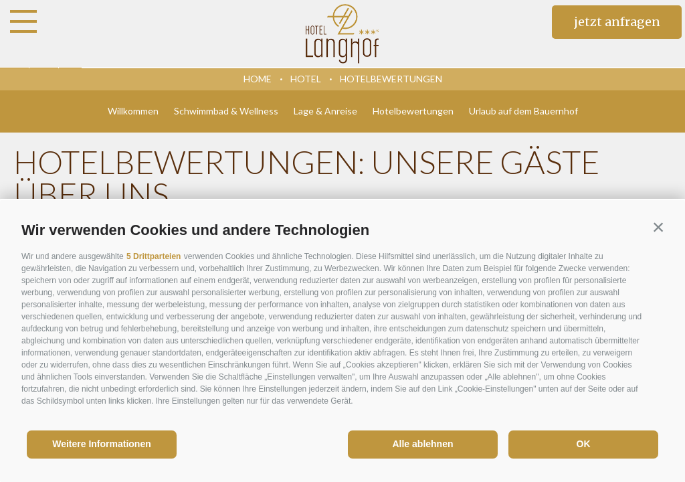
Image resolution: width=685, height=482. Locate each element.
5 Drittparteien (153, 256)
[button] (658, 227)
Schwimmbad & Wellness (226, 110)
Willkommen (133, 110)
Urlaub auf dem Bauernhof (523, 110)
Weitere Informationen (101, 443)
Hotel (305, 78)
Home (257, 78)
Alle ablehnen (422, 443)
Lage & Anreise (325, 110)
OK (584, 443)
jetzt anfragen (617, 21)
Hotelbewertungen (391, 78)
